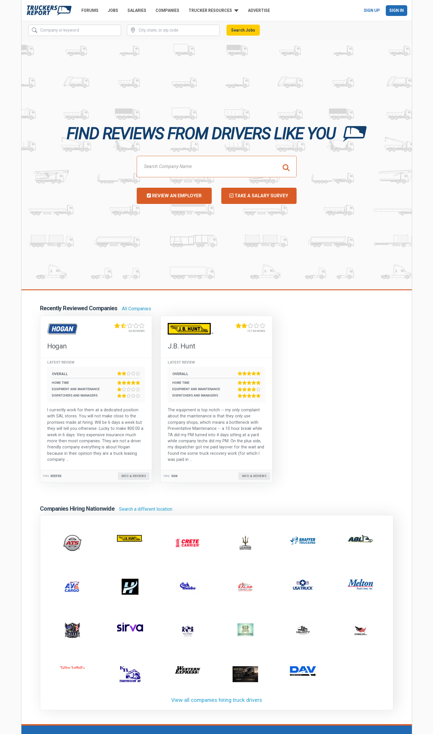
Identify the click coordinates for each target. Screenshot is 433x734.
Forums (89, 10)
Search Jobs (243, 30)
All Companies (136, 308)
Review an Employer (174, 195)
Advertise (259, 10)
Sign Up (372, 10)
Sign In (396, 10)
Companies (167, 10)
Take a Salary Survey (258, 195)
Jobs (113, 10)
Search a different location (145, 509)
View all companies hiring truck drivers (216, 700)
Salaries (136, 10)
